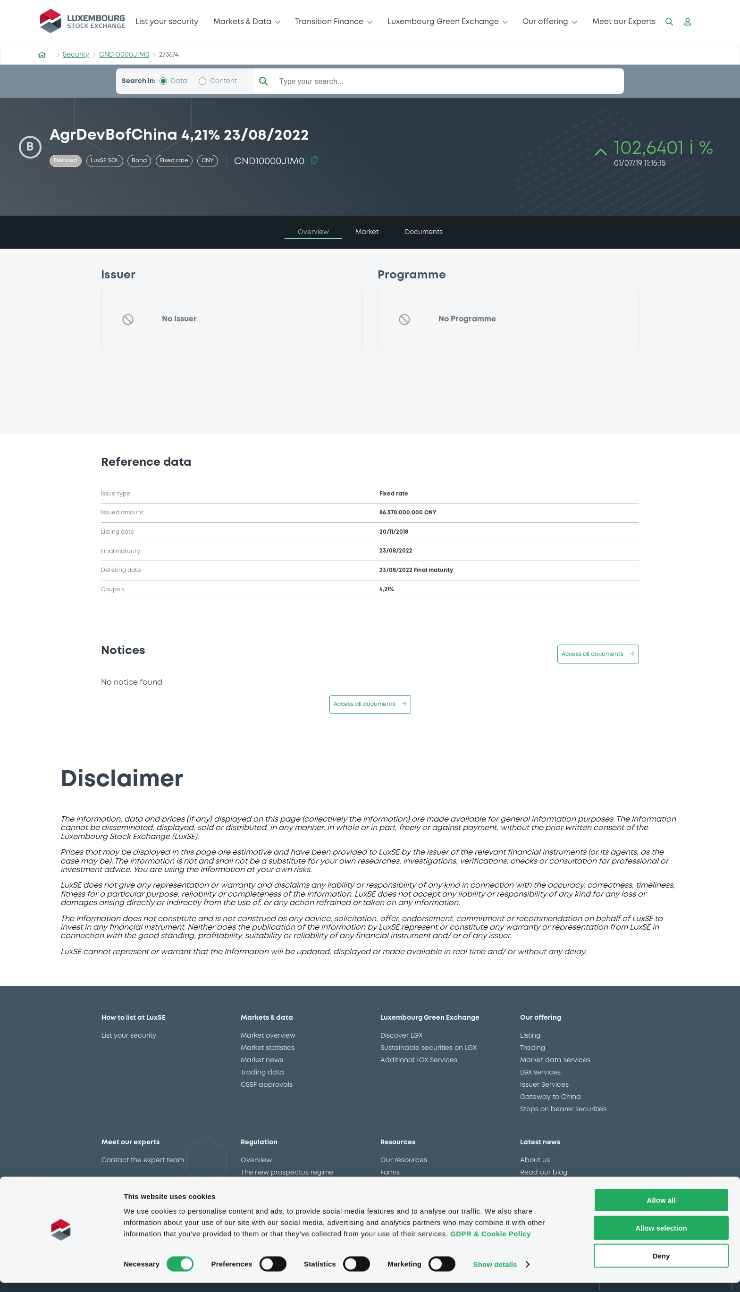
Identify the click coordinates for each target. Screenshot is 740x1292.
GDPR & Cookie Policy (490, 1243)
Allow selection (661, 1237)
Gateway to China (550, 1097)
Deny (661, 1265)
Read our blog (543, 1172)
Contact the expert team (142, 1160)
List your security (166, 21)
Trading (532, 1048)
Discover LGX (401, 1036)
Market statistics (267, 1048)
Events (391, 1185)
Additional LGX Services (418, 1060)
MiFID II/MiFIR (262, 1185)
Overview (256, 1160)
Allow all (661, 1209)
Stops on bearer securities (563, 1109)
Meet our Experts (624, 21)
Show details (495, 1273)
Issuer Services (544, 1085)
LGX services (540, 1072)
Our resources (403, 1160)
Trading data (262, 1072)
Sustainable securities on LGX (428, 1048)
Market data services (555, 1060)
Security (76, 55)
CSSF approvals (267, 1085)
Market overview (268, 1036)
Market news (262, 1060)
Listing (530, 1036)
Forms (390, 1172)
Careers (533, 1185)
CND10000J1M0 (124, 55)
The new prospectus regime (287, 1172)
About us (535, 1160)
